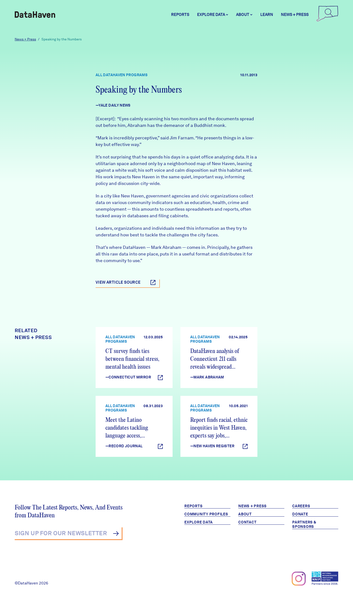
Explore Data (198, 522)
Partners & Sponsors (304, 524)
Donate (300, 514)
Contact (247, 522)
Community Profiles (206, 514)
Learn (266, 14)
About (245, 514)
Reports (180, 14)
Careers (301, 506)
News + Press (295, 14)
